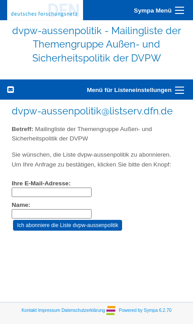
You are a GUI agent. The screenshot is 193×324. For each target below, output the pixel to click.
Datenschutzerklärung (83, 310)
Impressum (49, 310)
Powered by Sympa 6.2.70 (145, 310)
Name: (21, 204)
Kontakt (29, 310)
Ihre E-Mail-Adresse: (41, 183)
